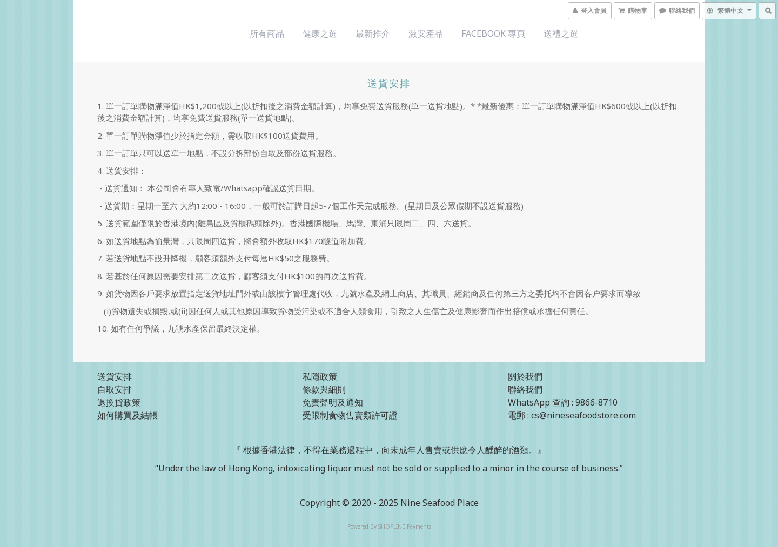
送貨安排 (114, 376)
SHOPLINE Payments (404, 526)
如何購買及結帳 (127, 415)
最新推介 (373, 33)
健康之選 (320, 33)
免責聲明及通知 (333, 402)
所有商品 (267, 33)
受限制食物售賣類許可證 (350, 415)
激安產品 (425, 33)
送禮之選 (561, 33)
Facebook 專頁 (493, 33)
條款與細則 (324, 389)
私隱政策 (320, 376)
